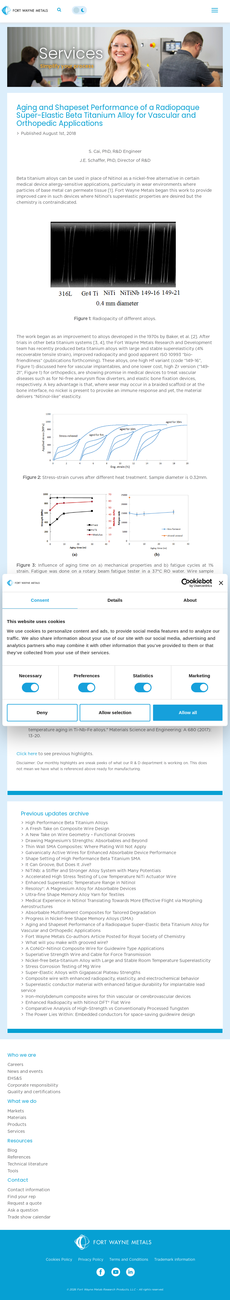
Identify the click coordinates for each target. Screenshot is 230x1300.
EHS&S (14, 1078)
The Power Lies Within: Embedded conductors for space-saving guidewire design (110, 1014)
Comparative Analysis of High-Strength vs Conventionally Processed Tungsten (107, 1008)
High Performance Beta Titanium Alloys (66, 822)
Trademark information (174, 1259)
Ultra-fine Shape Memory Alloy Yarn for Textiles (74, 894)
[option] (115, 57)
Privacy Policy (90, 1259)
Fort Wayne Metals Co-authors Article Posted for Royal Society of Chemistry (105, 936)
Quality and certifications (33, 1091)
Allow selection (115, 712)
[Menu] (214, 10)
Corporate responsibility (32, 1085)
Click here (26, 753)
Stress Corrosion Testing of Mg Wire (63, 966)
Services (16, 1131)
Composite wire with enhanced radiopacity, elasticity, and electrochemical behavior (112, 978)
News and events (25, 1071)
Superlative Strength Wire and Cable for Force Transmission (88, 954)
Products (16, 1124)
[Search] (60, 10)
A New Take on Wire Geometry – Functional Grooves (80, 834)
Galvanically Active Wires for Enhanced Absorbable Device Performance (100, 852)
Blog (12, 1150)
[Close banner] (221, 583)
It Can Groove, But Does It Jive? (58, 864)
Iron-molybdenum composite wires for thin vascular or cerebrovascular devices (108, 996)
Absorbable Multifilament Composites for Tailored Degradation (90, 912)
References (19, 1157)
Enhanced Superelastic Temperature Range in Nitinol (80, 882)
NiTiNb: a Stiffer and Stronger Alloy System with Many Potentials (93, 870)
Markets (15, 1111)
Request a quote (24, 1203)
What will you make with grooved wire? (66, 942)
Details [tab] (115, 600)
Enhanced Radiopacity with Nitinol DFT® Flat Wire (77, 1002)
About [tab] (190, 600)
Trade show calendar (29, 1217)
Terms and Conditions (128, 1259)
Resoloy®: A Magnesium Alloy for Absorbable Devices (80, 888)
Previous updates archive (55, 813)
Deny (42, 712)
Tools (12, 1170)
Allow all (188, 712)
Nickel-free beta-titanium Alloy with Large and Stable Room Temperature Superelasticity (118, 960)
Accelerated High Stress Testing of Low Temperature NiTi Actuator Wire (100, 876)
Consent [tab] (40, 600)
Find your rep (21, 1196)
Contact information (28, 1189)
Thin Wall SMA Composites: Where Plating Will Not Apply (85, 846)
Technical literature (27, 1164)
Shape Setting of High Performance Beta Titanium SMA (82, 858)
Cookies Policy (59, 1259)
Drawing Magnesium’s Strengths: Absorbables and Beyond (86, 840)
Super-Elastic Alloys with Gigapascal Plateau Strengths (82, 972)
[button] (23, 57)
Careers (15, 1064)
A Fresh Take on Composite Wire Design (67, 828)
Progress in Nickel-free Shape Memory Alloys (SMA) (79, 918)
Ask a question (22, 1210)
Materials (16, 1117)
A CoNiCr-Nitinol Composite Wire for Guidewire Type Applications (94, 948)
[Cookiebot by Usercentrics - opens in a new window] (186, 582)
